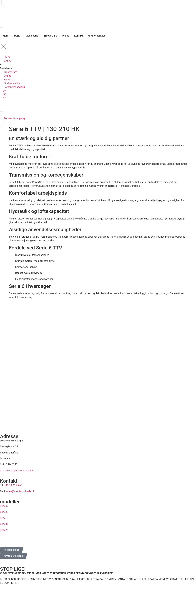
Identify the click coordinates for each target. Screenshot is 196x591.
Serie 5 (4, 506)
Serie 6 (4, 511)
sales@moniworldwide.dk (20, 491)
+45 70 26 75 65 (13, 485)
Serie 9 (4, 530)
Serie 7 (4, 518)
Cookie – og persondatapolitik (16, 470)
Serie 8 (4, 523)
